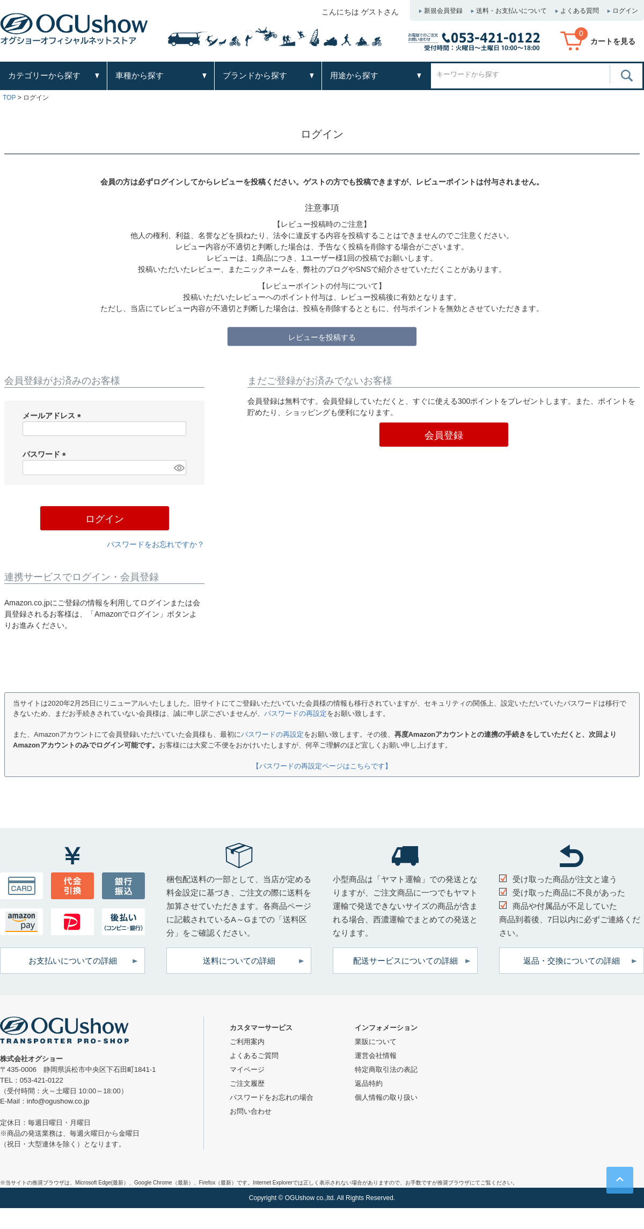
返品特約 (369, 1083)
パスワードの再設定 (295, 713)
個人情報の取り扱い (386, 1097)
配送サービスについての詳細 (405, 960)
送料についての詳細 (239, 960)
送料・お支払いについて (511, 10)
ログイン (625, 10)
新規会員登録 (443, 10)
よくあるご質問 (254, 1056)
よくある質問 (579, 10)
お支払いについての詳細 (72, 960)
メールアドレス (54, 415)
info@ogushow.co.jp (58, 1101)
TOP (9, 97)
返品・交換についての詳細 (571, 960)
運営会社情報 (376, 1056)
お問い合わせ (251, 1111)
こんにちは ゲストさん (360, 12)
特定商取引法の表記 (386, 1069)
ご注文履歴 (247, 1083)
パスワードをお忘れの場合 (271, 1097)
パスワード (46, 454)
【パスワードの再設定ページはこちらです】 (322, 766)
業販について (376, 1042)
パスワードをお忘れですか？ (155, 544)
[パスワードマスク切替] (178, 468)
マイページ (247, 1069)
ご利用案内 (247, 1042)
